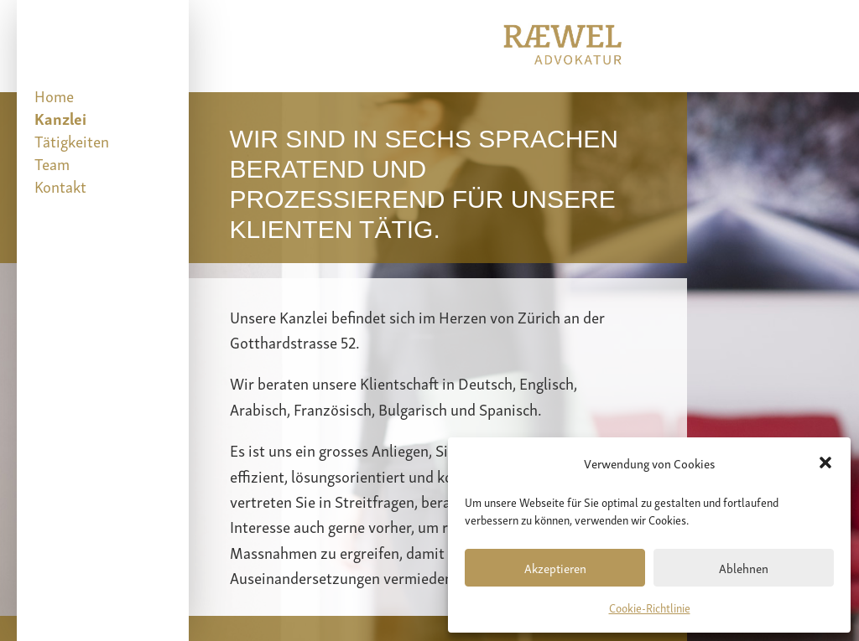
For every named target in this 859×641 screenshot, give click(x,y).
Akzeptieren (555, 567)
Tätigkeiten (71, 140)
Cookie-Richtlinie (649, 607)
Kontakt (60, 186)
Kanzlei (60, 118)
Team (52, 163)
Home (54, 95)
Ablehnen (743, 567)
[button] (825, 462)
